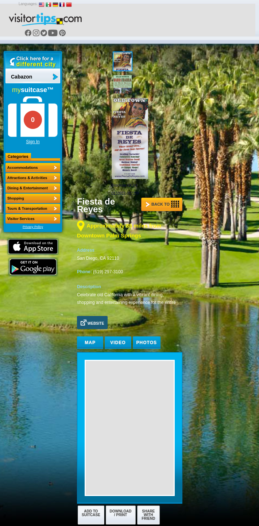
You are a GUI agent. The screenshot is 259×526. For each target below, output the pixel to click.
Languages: (28, 4)
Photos (146, 342)
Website (92, 322)
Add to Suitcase (91, 513)
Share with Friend (148, 515)
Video (117, 342)
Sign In (32, 141)
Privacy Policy (33, 227)
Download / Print (121, 513)
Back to (162, 204)
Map (90, 342)
